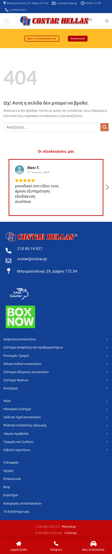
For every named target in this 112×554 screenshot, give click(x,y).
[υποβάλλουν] (104, 127)
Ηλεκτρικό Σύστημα (17, 409)
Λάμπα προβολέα (16, 433)
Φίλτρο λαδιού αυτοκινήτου (22, 364)
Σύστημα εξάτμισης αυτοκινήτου (26, 372)
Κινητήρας (10, 388)
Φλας (7, 401)
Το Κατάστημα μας (16, 511)
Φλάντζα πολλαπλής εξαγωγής (25, 425)
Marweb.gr (69, 526)
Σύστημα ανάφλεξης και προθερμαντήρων (33, 347)
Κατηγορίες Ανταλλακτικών (22, 503)
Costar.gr (71, 533)
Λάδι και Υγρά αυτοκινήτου (22, 417)
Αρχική (8, 470)
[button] (107, 188)
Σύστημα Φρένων (16, 380)
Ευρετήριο (10, 495)
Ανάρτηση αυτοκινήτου (19, 339)
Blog (6, 487)
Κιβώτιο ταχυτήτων (16, 450)
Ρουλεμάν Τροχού (16, 356)
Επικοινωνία (12, 479)
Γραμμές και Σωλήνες (18, 442)
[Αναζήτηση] (107, 21)
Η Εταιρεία (10, 462)
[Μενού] (7, 21)
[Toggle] (107, 339)
